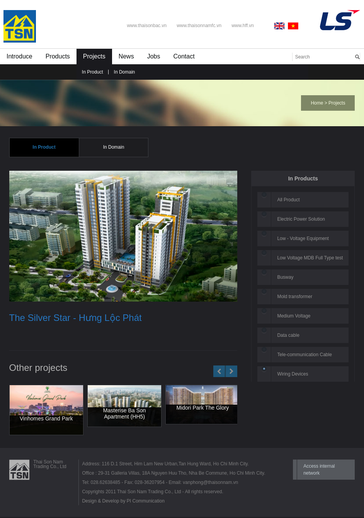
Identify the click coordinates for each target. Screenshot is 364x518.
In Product (92, 72)
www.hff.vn (242, 25)
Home (317, 103)
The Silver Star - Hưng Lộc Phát (75, 318)
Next (231, 372)
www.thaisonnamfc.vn (199, 25)
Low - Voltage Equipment (302, 239)
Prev (219, 372)
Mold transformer (294, 297)
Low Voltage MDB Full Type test (310, 258)
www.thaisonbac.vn (147, 25)
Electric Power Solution (301, 220)
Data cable (288, 336)
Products (58, 56)
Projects (94, 56)
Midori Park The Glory (202, 408)
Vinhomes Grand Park (46, 419)
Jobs (153, 56)
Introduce (19, 56)
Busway (285, 278)
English (281, 25)
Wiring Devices (292, 374)
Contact (183, 56)
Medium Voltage (293, 316)
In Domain (124, 72)
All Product (288, 200)
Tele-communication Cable (304, 355)
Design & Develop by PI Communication (123, 502)
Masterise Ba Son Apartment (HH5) (124, 414)
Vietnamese (293, 25)
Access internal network (319, 471)
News (126, 56)
